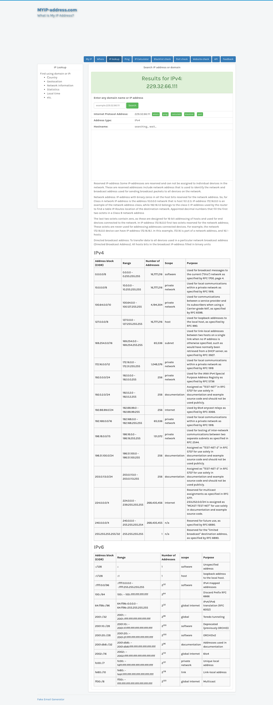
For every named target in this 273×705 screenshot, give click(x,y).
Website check (201, 59)
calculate (176, 114)
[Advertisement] (162, 28)
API (216, 59)
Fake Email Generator (50, 699)
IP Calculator (142, 59)
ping (165, 114)
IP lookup (114, 59)
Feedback (228, 59)
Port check (182, 59)
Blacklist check (162, 59)
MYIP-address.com (57, 10)
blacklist (189, 114)
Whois (100, 59)
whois (156, 114)
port (200, 114)
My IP (89, 59)
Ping (127, 59)
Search (132, 105)
